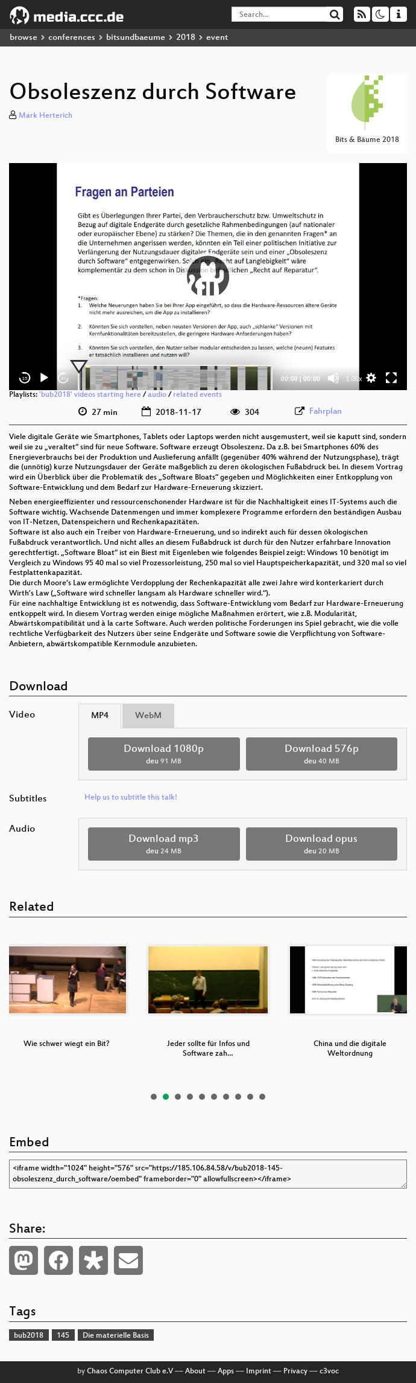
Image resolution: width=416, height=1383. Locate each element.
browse (23, 38)
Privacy (295, 1371)
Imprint (258, 1371)
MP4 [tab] (100, 716)
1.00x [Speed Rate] (354, 378)
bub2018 (28, 1336)
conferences (71, 38)
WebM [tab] (148, 716)
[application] (208, 276)
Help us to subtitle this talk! (130, 798)
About (195, 1371)
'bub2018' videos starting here (90, 395)
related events (197, 395)
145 (63, 1336)
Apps (226, 1371)
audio (157, 395)
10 (262, 1097)
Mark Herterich (45, 116)
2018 (185, 38)
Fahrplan (325, 411)
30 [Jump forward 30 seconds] (63, 378)
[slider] (175, 378)
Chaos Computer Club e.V (130, 1371)
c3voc (329, 1371)
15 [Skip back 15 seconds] (25, 378)
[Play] (44, 378)
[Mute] (333, 378)
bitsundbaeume (135, 38)
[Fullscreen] (391, 378)
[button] (208, 276)
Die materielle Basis (116, 1336)
